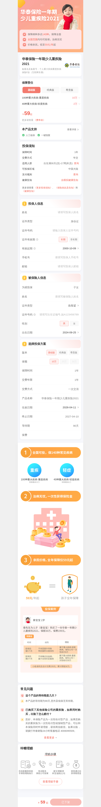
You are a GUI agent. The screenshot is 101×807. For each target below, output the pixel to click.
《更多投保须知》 (43, 187)
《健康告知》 (29, 191)
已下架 (66, 802)
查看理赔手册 (50, 781)
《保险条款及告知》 (65, 187)
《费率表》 (39, 120)
